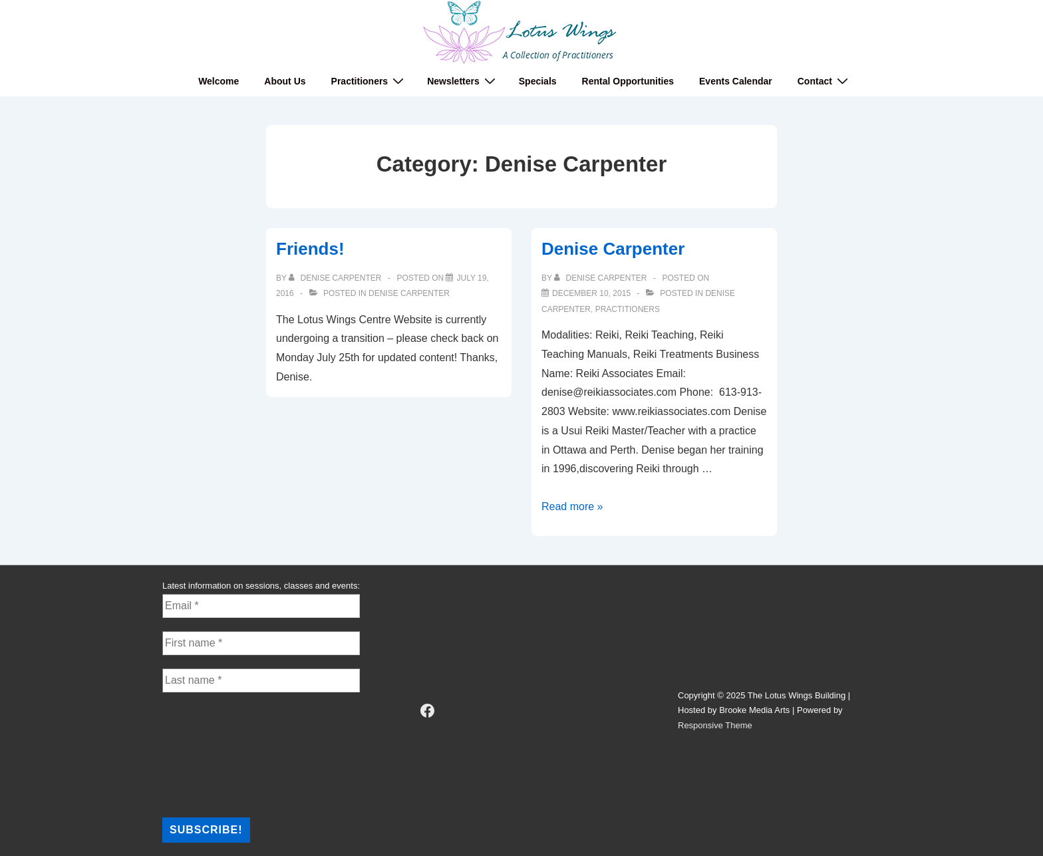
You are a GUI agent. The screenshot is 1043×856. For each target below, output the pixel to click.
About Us (284, 81)
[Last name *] (261, 680)
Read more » (572, 506)
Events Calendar (735, 81)
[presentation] (216, 753)
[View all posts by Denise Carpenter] (336, 278)
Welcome (218, 81)
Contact (824, 80)
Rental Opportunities (628, 81)
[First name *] (261, 643)
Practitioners (369, 80)
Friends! (310, 249)
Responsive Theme (715, 725)
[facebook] (427, 711)
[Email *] (261, 606)
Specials (538, 81)
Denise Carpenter (409, 293)
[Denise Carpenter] (591, 293)
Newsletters (463, 80)
